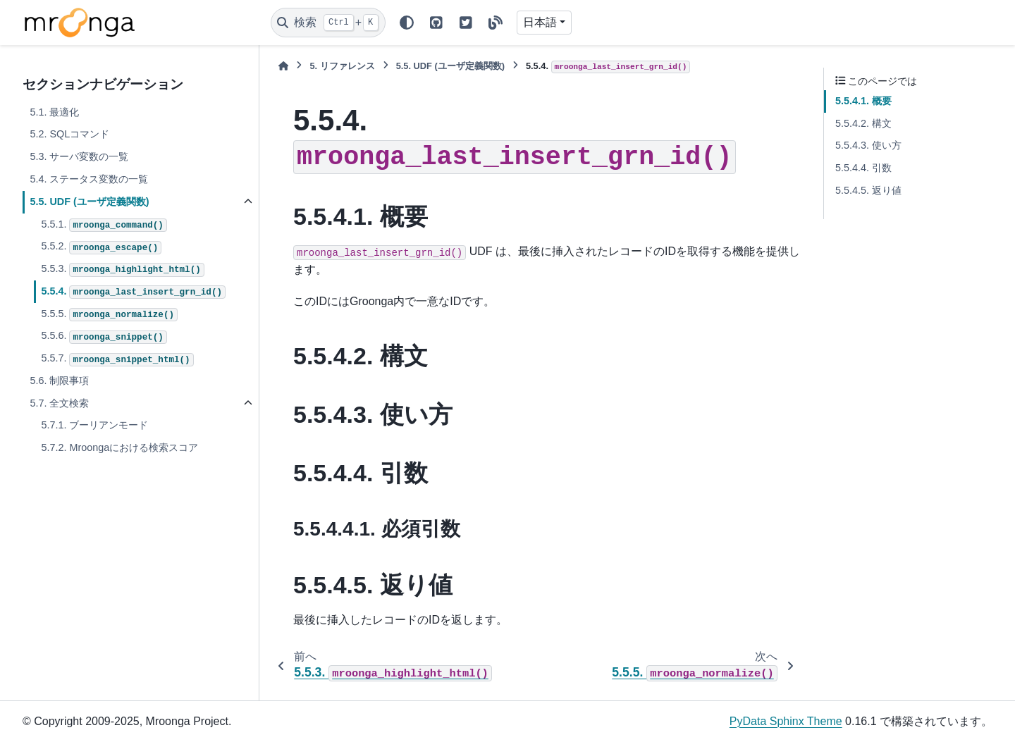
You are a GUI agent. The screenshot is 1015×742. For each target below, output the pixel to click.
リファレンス (341, 66)
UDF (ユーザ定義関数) (450, 66)
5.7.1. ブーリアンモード (94, 425)
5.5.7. (117, 359)
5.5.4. (133, 292)
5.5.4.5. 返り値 (868, 190)
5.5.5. (109, 315)
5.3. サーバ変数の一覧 (79, 156)
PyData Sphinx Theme (786, 721)
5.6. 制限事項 (59, 380)
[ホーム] (283, 65)
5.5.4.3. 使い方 (868, 145)
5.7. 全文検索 (59, 403)
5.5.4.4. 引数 (863, 167)
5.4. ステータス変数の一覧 (89, 179)
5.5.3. (122, 270)
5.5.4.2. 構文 (863, 123)
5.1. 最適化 (54, 112)
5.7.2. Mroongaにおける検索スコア (119, 447)
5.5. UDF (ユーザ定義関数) (89, 201)
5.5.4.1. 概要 (863, 100)
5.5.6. (104, 337)
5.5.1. (104, 225)
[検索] (328, 22)
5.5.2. (101, 247)
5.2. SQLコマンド (69, 134)
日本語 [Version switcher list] (540, 22)
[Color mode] (406, 23)
